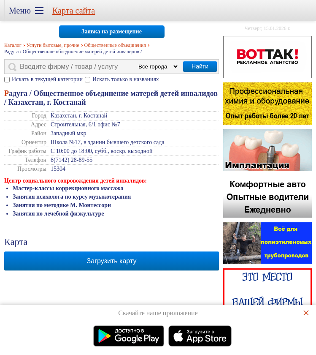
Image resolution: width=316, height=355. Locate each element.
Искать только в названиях (125, 79)
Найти (200, 66)
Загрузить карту (112, 261)
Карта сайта (73, 10)
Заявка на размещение (111, 31)
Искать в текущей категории (47, 79)
